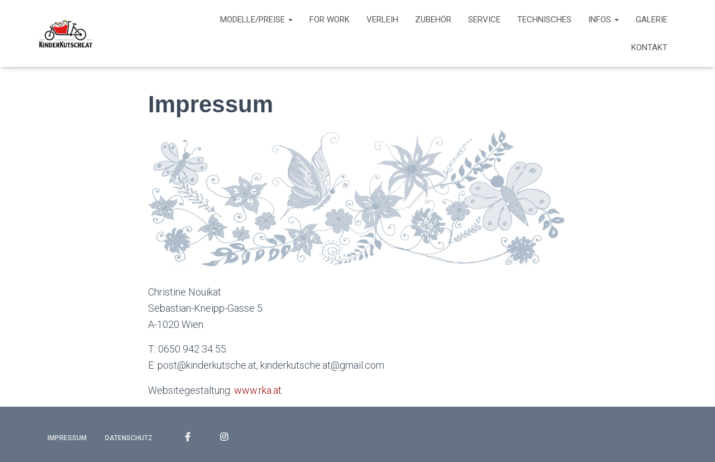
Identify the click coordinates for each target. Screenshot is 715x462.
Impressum (67, 438)
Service (484, 20)
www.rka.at (258, 390)
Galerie (652, 20)
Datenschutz (128, 438)
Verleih (382, 20)
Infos (603, 20)
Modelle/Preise (256, 20)
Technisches (544, 20)
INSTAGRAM (223, 437)
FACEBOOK (187, 437)
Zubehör (433, 20)
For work (329, 20)
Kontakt (649, 47)
